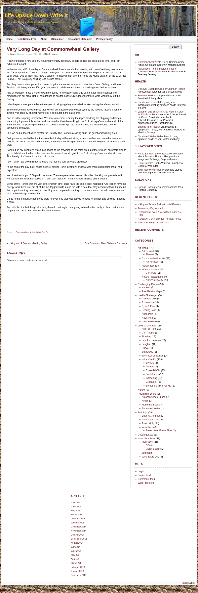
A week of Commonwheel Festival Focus (159, 218)
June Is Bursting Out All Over (153, 222)
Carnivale (151, 272)
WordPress (148, 427)
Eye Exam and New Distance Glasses (105, 243)
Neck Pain (147, 317)
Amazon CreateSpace (153, 397)
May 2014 (75, 555)
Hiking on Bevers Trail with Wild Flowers (159, 204)
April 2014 (76, 559)
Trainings (143, 412)
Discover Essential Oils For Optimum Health (161, 89)
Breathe (150, 362)
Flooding (146, 336)
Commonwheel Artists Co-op (153, 62)
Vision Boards (153, 448)
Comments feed (146, 479)
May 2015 (75, 510)
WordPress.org (146, 482)
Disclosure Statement (80, 39)
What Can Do (42, 232)
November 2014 (78, 530)
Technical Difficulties (153, 355)
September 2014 (79, 539)
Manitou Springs (150, 269)
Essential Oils (153, 370)
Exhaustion (148, 302)
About (43, 39)
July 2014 (75, 547)
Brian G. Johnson (151, 415)
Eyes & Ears (148, 306)
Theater (150, 254)
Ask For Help (149, 328)
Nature (141, 390)
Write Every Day (150, 456)
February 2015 (78, 518)
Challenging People (148, 284)
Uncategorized (145, 434)
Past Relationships (152, 291)
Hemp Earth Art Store (149, 153)
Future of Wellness (148, 95)
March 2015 (76, 514)
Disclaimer (57, 39)
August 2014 (77, 543)
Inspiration (147, 441)
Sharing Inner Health (149, 126)
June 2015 (76, 506)
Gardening (151, 378)
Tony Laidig (148, 423)
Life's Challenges (147, 325)
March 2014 (76, 563)
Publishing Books (147, 393)
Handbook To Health (149, 102)
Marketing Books (151, 404)
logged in (24, 260)
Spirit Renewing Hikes (149, 169)
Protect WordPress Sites (159, 430)
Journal (146, 452)
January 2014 (77, 571)
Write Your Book (146, 438)
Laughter (146, 344)
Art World (143, 248)
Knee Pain (147, 314)
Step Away (147, 351)
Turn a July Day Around (150, 208)
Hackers (146, 287)
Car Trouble (148, 332)
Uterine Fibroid (150, 321)
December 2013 (78, 575)
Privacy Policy (104, 39)
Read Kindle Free (26, 39)
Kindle (145, 400)
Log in (141, 471)
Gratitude (151, 381)
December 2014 (78, 526)
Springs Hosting (146, 187)
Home (9, 39)
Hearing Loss (149, 310)
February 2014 (78, 567)
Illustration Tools (150, 419)
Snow (145, 348)
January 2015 (77, 522)
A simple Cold (149, 298)
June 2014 (76, 551)
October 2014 (77, 535)
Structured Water (147, 136)
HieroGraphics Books (149, 163)
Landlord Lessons (151, 340)
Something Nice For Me (158, 385)
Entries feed (144, 475)
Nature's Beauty (154, 280)
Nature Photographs (152, 276)
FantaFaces (148, 265)
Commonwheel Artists (25, 232)
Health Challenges (148, 295)
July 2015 (75, 502)
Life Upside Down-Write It (36, 15)
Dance (149, 366)
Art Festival (148, 251)
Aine (148, 445)
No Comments (51, 54)
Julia (12, 54)
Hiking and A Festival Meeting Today (28, 243)
